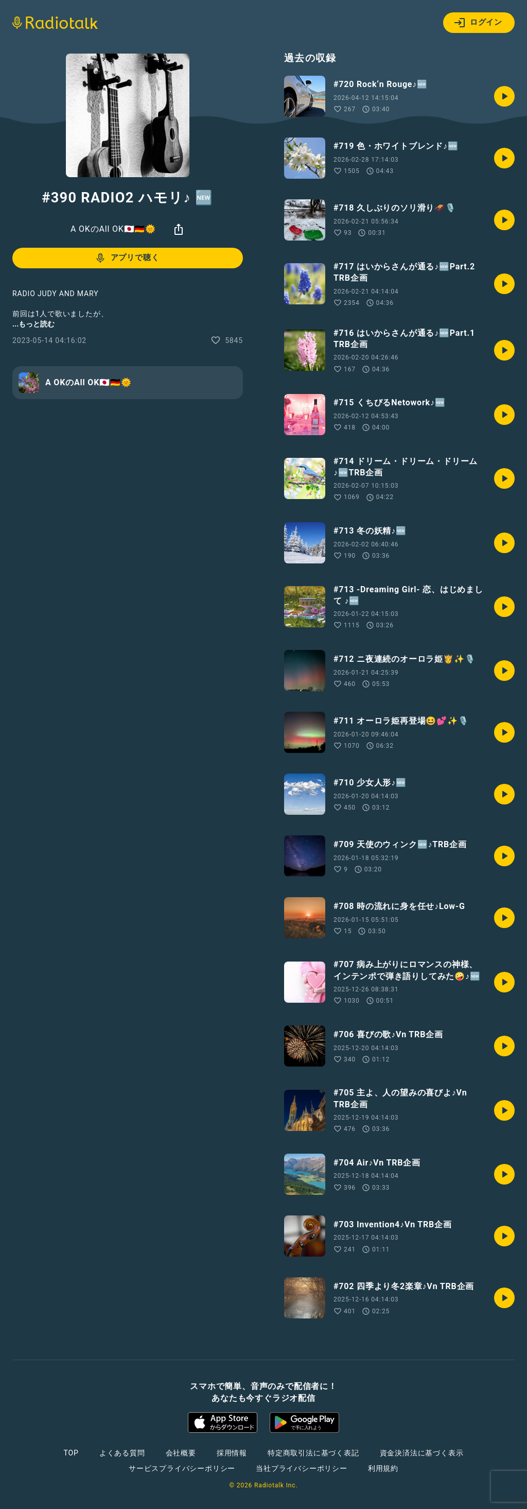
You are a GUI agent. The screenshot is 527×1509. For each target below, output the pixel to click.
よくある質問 (122, 1453)
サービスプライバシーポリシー (182, 1468)
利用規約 (383, 1468)
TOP (71, 1453)
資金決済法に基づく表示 (422, 1453)
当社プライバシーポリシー (301, 1468)
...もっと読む (33, 324)
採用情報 (232, 1453)
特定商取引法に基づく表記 (313, 1453)
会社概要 (181, 1453)
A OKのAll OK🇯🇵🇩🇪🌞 (113, 229)
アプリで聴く (127, 258)
